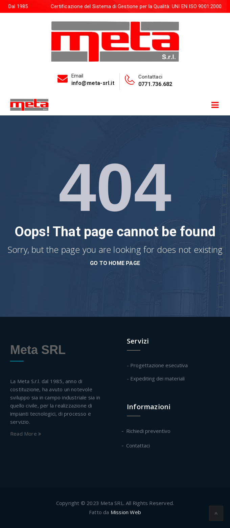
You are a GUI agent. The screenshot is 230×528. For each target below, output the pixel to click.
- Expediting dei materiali (156, 378)
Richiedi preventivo (148, 430)
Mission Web (126, 512)
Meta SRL (38, 350)
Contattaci (138, 445)
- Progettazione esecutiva (157, 365)
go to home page (115, 263)
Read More (25, 433)
